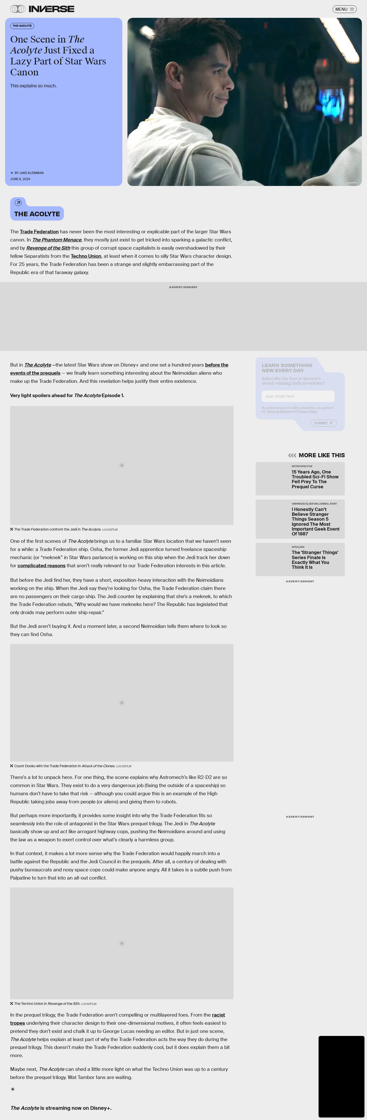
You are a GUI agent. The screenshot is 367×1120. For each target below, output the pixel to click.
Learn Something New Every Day (287, 370)
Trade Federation (39, 231)
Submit (321, 426)
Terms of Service (279, 415)
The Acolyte (37, 213)
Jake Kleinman (31, 173)
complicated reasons (41, 565)
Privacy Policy (308, 415)
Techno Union (86, 256)
